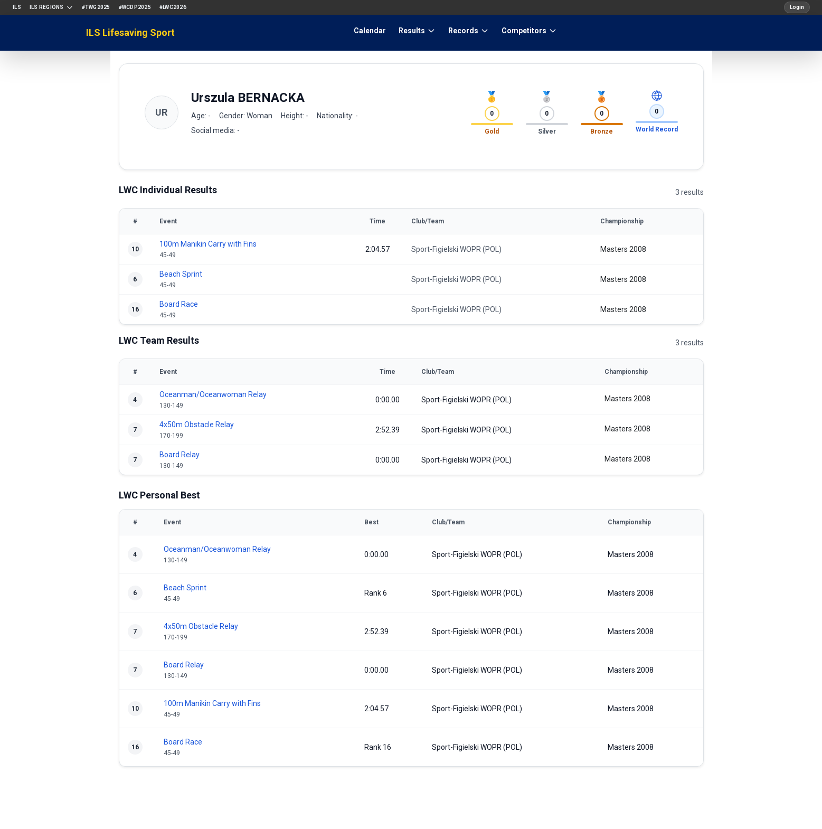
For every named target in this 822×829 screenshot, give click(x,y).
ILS (17, 7)
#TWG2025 (96, 7)
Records (468, 30)
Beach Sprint (180, 274)
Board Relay (179, 454)
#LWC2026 (172, 7)
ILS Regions (51, 7)
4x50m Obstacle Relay (196, 424)
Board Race (178, 304)
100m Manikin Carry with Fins (208, 244)
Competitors (529, 30)
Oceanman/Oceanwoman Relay (213, 394)
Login (797, 7)
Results (417, 30)
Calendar (370, 30)
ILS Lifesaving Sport (130, 32)
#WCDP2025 (135, 7)
